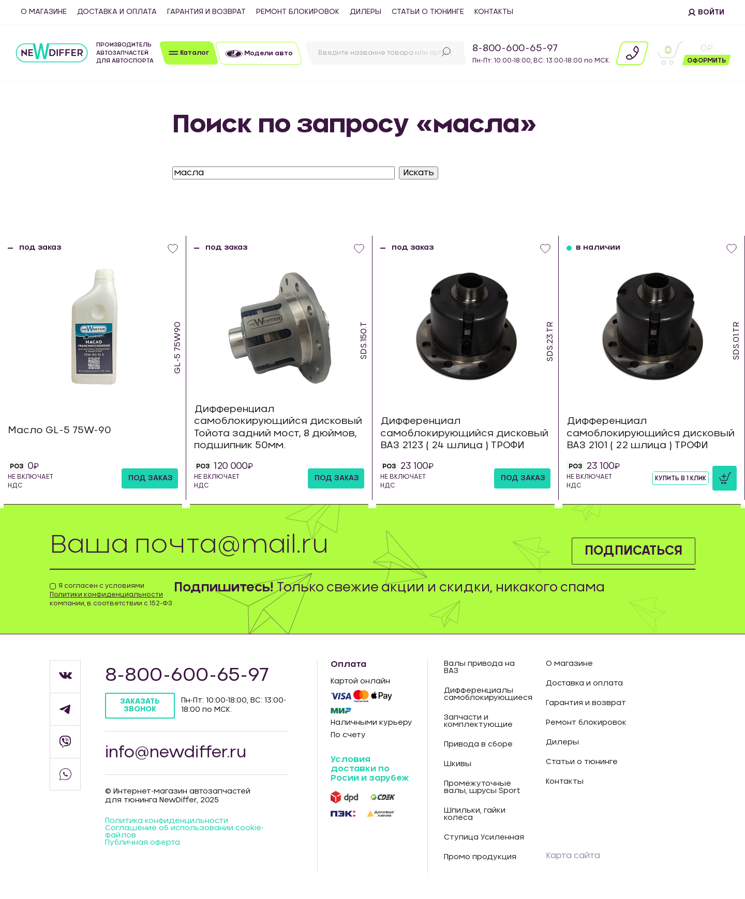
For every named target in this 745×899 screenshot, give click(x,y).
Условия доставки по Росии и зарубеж (370, 768)
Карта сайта (573, 855)
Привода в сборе (478, 744)
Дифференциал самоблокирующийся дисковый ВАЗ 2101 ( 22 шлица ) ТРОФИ (651, 433)
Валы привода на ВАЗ (479, 667)
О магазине (44, 12)
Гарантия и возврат (206, 12)
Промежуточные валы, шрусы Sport (482, 787)
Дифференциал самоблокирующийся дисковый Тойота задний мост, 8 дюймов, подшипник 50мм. (278, 427)
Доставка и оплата (117, 12)
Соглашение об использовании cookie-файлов (184, 832)
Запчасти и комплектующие (478, 721)
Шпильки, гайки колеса (474, 814)
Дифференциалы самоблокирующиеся (487, 694)
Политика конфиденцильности (166, 821)
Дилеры (365, 12)
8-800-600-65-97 (515, 48)
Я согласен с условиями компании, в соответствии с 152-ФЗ (111, 594)
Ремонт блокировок (297, 12)
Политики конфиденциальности (106, 594)
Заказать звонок (140, 705)
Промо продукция (480, 857)
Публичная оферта (142, 842)
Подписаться (633, 551)
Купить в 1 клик (680, 478)
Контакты (493, 12)
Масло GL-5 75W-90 (59, 430)
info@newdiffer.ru (175, 752)
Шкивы (457, 764)
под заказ (150, 478)
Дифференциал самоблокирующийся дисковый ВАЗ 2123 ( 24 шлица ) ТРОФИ (464, 433)
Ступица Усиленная (484, 837)
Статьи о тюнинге (428, 12)
